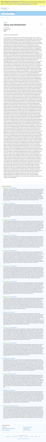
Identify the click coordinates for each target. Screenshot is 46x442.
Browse (9, 12)
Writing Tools (14, 12)
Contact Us (36, 436)
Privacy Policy (26, 436)
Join (40, 6)
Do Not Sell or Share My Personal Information (23, 438)
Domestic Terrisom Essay (27, 427)
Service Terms (31, 436)
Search (5, 12)
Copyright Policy (8, 436)
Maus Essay (4, 427)
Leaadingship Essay (26, 428)
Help (39, 436)
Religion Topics (7, 17)
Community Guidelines (14, 436)
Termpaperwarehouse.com (15, 1)
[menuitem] (40, 6)
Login (44, 6)
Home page (2, 17)
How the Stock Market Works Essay (8, 428)
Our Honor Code (21, 436)
